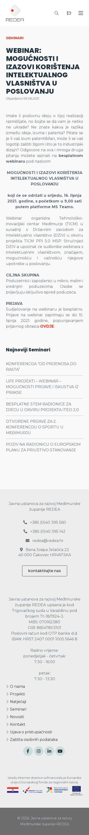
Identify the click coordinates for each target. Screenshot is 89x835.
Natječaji (16, 701)
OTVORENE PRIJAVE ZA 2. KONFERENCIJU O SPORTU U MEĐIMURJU (34, 427)
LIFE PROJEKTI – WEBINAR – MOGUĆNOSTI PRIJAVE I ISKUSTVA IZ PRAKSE (42, 387)
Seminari (16, 709)
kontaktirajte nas (44, 571)
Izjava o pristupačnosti (29, 732)
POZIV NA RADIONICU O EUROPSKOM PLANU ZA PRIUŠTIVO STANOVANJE (43, 447)
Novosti (15, 717)
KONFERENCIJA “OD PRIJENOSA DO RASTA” (41, 367)
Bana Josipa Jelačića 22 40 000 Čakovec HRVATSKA (44, 552)
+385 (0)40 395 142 (44, 531)
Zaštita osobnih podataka (32, 739)
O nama (15, 686)
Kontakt (15, 724)
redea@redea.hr (45, 540)
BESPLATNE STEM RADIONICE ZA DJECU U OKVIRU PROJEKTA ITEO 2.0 (42, 407)
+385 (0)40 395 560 (44, 522)
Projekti (15, 694)
